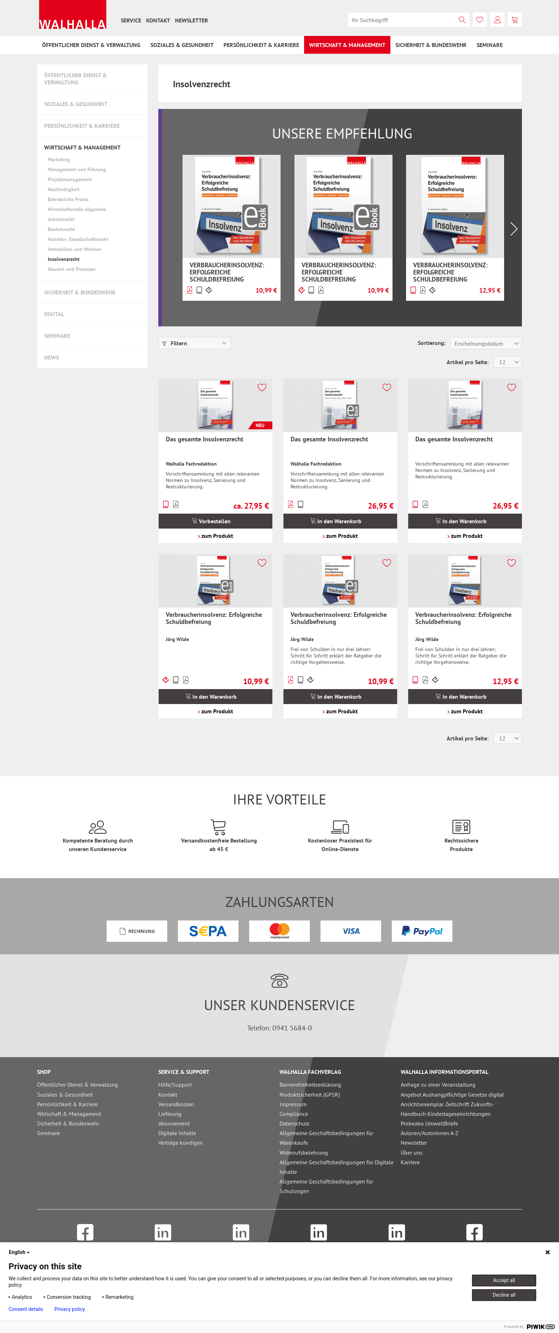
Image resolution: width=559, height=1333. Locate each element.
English (20, 1252)
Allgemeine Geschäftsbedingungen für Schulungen (326, 1186)
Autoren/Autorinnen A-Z (429, 1133)
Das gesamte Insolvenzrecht (204, 439)
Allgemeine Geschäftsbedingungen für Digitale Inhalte (337, 1167)
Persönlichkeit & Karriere (82, 125)
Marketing (59, 159)
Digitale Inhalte (177, 1133)
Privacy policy (70, 1309)
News (51, 357)
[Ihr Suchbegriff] (409, 20)
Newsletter (191, 20)
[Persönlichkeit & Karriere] (261, 45)
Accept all (504, 1280)
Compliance (294, 1113)
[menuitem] (131, 20)
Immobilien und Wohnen (75, 249)
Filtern (174, 343)
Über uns (411, 1152)
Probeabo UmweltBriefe (429, 1123)
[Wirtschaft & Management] (347, 45)
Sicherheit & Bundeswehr (80, 292)
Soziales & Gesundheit (75, 103)
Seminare (57, 335)
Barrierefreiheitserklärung (310, 1084)
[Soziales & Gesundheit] (182, 45)
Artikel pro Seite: (467, 362)
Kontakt (158, 20)
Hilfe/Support (175, 1084)
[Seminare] (490, 45)
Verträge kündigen (180, 1142)
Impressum (293, 1104)
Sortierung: (432, 342)
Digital (54, 313)
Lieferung (169, 1113)
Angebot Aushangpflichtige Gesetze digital (452, 1094)
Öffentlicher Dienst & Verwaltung (75, 79)
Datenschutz (294, 1123)
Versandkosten (176, 1104)
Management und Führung (77, 169)
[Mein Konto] (497, 19)
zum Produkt (215, 535)
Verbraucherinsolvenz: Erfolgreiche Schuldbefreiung (227, 272)
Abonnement (174, 1123)
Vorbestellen (211, 521)
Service (131, 20)
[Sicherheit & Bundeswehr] (431, 45)
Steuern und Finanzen (72, 269)
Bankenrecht (61, 229)
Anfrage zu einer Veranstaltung (438, 1084)
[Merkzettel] (480, 19)
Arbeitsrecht (61, 219)
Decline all (504, 1295)
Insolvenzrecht (64, 259)
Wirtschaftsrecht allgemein (77, 209)
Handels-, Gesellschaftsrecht (78, 239)
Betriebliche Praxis (68, 199)
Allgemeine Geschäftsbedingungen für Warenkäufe (326, 1137)
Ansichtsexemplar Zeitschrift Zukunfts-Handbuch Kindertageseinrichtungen (447, 1109)
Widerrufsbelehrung (304, 1152)
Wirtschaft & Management (82, 147)
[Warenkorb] (515, 19)
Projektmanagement (70, 179)
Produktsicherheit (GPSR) (310, 1094)
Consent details (26, 1309)
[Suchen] (462, 20)
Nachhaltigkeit (64, 189)
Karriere (410, 1162)
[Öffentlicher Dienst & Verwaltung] (91, 45)
